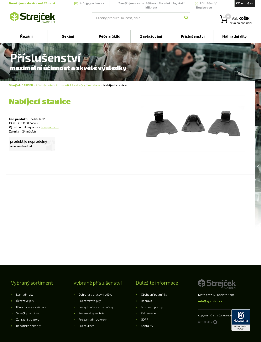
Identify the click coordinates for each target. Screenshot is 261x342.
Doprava (146, 300)
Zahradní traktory (27, 319)
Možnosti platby (152, 307)
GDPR (144, 319)
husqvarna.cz (50, 127)
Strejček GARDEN (21, 85)
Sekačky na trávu (27, 313)
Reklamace (148, 313)
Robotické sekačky (28, 325)
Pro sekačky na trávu (92, 313)
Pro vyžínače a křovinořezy (96, 307)
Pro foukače (86, 325)
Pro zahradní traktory (92, 319)
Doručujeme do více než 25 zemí (32, 3)
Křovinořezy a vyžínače (31, 307)
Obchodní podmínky (154, 294)
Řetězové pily (25, 300)
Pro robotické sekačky (70, 85)
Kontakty (147, 325)
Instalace (94, 85)
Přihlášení (207, 3)
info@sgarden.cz (210, 301)
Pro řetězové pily (90, 300)
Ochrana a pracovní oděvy (95, 294)
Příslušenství (44, 85)
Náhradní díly (24, 294)
